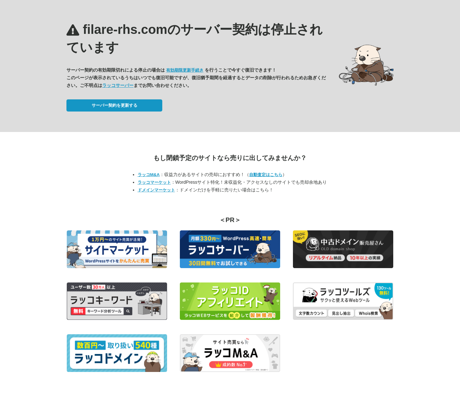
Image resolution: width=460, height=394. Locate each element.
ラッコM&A (149, 174)
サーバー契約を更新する (114, 105)
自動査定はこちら (265, 174)
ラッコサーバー (118, 85)
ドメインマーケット (156, 190)
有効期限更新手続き (184, 70)
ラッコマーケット (154, 182)
